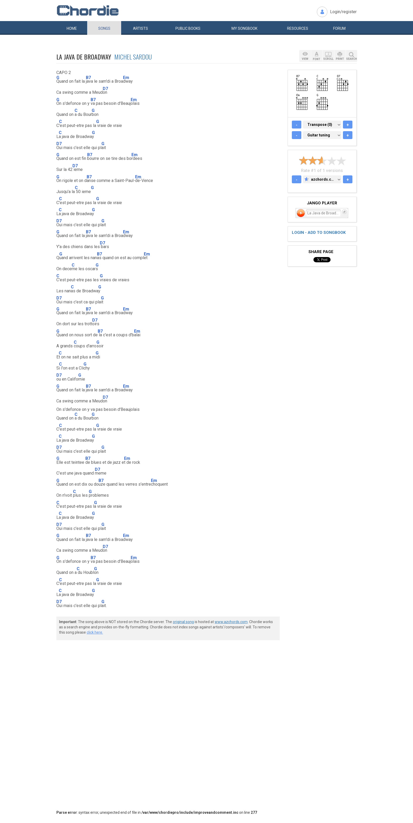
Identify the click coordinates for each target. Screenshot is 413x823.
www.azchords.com (231, 622)
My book (244, 28)
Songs (104, 28)
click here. (95, 632)
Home (72, 28)
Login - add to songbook (319, 232)
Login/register (343, 11)
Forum (339, 28)
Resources (297, 28)
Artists (140, 28)
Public (187, 28)
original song (183, 622)
